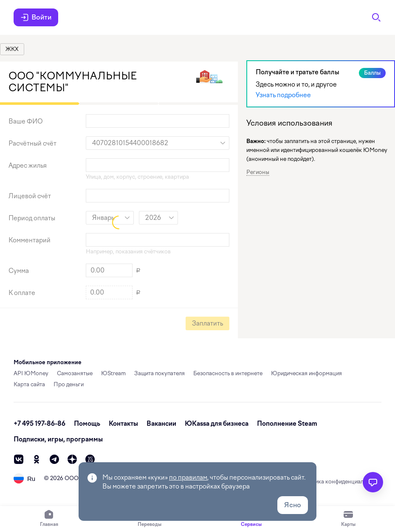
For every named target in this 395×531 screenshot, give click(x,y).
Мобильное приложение (48, 362)
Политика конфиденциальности (340, 481)
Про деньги (69, 384)
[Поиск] (376, 17)
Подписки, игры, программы (58, 439)
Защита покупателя (159, 373)
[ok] (36, 459)
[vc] (90, 459)
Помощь (87, 423)
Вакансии (161, 423)
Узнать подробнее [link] (283, 95)
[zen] (72, 459)
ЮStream (113, 373)
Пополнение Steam (287, 423)
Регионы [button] (257, 172)
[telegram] (54, 459)
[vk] (19, 459)
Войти (35, 17)
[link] (12, 49)
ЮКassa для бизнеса (216, 423)
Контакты (123, 423)
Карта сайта (29, 384)
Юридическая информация (306, 373)
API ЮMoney (31, 373)
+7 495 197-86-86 (39, 423)
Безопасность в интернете (227, 373)
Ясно (292, 505)
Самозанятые (75, 373)
